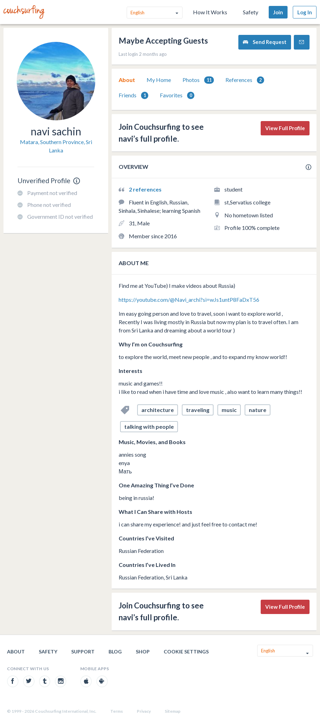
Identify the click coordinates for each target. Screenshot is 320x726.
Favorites (177, 95)
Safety (250, 12)
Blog (115, 651)
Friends (133, 95)
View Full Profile (285, 128)
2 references (145, 189)
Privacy (144, 711)
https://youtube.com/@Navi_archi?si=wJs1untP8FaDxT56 (189, 299)
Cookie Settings (186, 651)
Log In (304, 12)
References (244, 80)
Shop (143, 651)
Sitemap (172, 711)
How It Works (210, 12)
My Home (159, 79)
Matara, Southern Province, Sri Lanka (56, 146)
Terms (116, 711)
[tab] (127, 80)
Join (278, 12)
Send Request (264, 42)
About (127, 79)
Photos (198, 80)
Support (83, 651)
